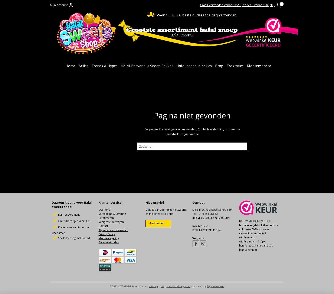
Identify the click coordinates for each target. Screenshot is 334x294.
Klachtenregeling (109, 238)
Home (70, 66)
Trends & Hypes (104, 66)
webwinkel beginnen (178, 286)
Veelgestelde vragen (111, 222)
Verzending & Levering (112, 214)
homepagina (208, 134)
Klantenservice (259, 66)
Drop (219, 66)
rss (162, 286)
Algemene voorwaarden (113, 230)
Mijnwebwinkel (215, 286)
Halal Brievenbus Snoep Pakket (147, 66)
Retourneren (106, 218)
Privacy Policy (107, 234)
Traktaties (235, 66)
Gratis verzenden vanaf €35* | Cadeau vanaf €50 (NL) (237, 5)
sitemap (153, 286)
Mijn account (62, 5)
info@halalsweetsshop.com (215, 210)
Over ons (104, 210)
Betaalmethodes (109, 242)
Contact (103, 226)
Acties (83, 66)
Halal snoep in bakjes (194, 66)
